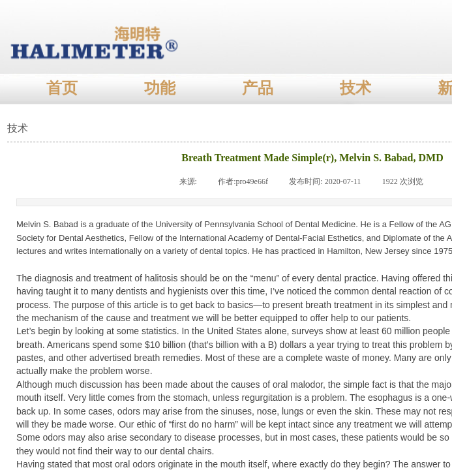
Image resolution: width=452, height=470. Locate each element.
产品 (257, 88)
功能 (159, 88)
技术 (355, 88)
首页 (62, 88)
